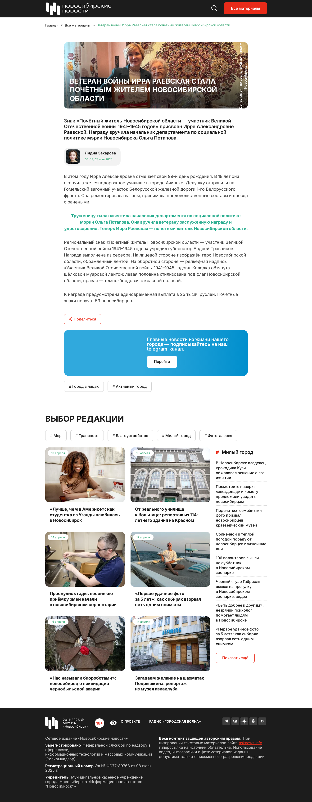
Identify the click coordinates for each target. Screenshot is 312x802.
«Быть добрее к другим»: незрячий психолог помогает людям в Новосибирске (240, 612)
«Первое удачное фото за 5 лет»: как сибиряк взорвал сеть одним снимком (237, 636)
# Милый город (176, 435)
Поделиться (82, 319)
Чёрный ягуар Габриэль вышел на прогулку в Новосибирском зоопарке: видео (238, 589)
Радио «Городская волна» (175, 721)
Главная (52, 25)
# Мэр (56, 435)
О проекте (130, 721)
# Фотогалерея (218, 435)
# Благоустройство (130, 435)
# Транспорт (87, 435)
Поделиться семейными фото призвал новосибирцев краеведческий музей (239, 517)
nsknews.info (250, 742)
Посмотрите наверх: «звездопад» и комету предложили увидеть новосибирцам (237, 494)
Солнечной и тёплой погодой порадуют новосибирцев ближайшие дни (241, 541)
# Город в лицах (84, 386)
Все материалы (245, 8)
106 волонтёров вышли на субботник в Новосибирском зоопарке (237, 565)
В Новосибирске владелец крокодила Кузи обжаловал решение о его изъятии (241, 470)
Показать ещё (235, 657)
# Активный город (130, 386)
